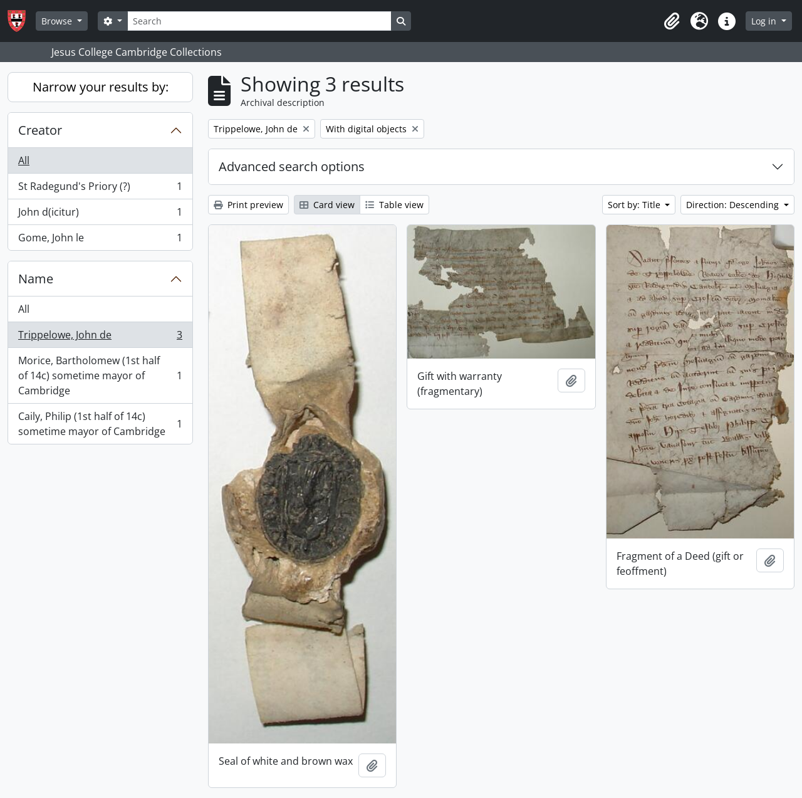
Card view (327, 205)
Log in (765, 21)
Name (35, 278)
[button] (671, 21)
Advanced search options (292, 166)
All (23, 160)
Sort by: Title (635, 205)
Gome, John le (100, 240)
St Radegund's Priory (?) (100, 189)
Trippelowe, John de (100, 337)
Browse (58, 21)
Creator (40, 130)
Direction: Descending (733, 205)
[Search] (259, 21)
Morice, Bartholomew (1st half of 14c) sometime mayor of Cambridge (100, 375)
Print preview (248, 205)
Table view (394, 205)
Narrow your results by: (101, 86)
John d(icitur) (100, 214)
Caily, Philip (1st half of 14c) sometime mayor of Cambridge (100, 423)
